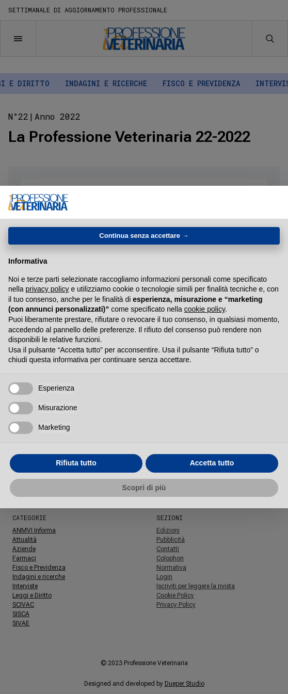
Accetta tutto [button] (212, 463)
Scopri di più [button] (144, 487)
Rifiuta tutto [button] (76, 463)
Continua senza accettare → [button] (143, 235)
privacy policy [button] (47, 289)
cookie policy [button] (204, 309)
